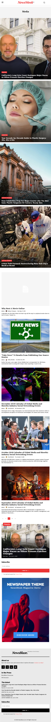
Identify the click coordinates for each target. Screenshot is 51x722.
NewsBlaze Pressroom (7, 675)
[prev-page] (3, 518)
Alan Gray (5, 556)
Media (3, 311)
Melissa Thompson (12, 311)
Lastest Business (6, 197)
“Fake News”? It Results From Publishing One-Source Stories (25, 356)
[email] (25, 566)
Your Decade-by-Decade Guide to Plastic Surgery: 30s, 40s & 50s (20, 690)
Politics (4, 72)
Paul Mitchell (11, 408)
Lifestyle (4, 135)
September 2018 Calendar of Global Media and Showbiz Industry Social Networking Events (22, 503)
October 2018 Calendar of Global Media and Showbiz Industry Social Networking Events (25, 453)
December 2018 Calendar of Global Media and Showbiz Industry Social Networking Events (22, 405)
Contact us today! (38, 662)
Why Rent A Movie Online (13, 308)
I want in (25, 570)
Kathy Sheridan (11, 359)
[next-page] (15, 518)
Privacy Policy (18, 574)
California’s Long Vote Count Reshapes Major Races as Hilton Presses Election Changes (24, 551)
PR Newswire (5, 677)
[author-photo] (7, 311)
